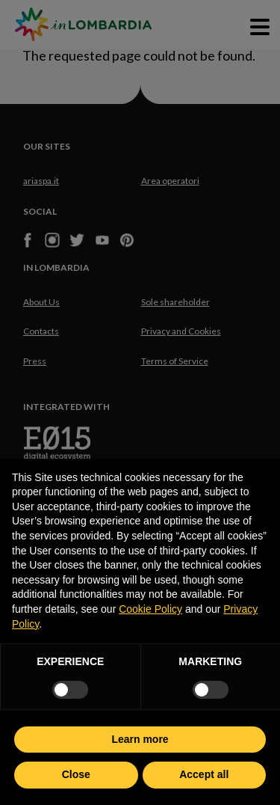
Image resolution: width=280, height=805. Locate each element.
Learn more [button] (139, 739)
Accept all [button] (203, 774)
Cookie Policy (150, 609)
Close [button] (76, 774)
